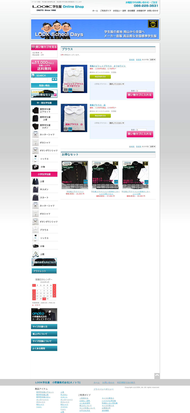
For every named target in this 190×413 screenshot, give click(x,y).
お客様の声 (141, 10)
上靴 (62, 412)
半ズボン (64, 394)
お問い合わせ (152, 10)
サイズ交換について (87, 408)
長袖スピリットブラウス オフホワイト (108, 66)
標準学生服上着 (42, 394)
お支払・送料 (119, 10)
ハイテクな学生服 (109, 400)
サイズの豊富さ (108, 398)
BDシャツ (40, 404)
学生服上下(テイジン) (75, 191)
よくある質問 (85, 403)
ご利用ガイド (105, 10)
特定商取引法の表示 (126, 382)
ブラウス (64, 407)
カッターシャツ (42, 399)
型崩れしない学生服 (110, 403)
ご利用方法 (84, 398)
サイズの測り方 (108, 405)
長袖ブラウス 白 (98, 105)
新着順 (138, 59)
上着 (62, 392)
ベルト (39, 407)
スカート (64, 397)
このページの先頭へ (157, 376)
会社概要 (131, 10)
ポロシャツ (40, 402)
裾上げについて (86, 405)
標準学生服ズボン (43, 397)
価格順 (131, 59)
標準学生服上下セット (45, 392)
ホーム (95, 10)
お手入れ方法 (85, 410)
